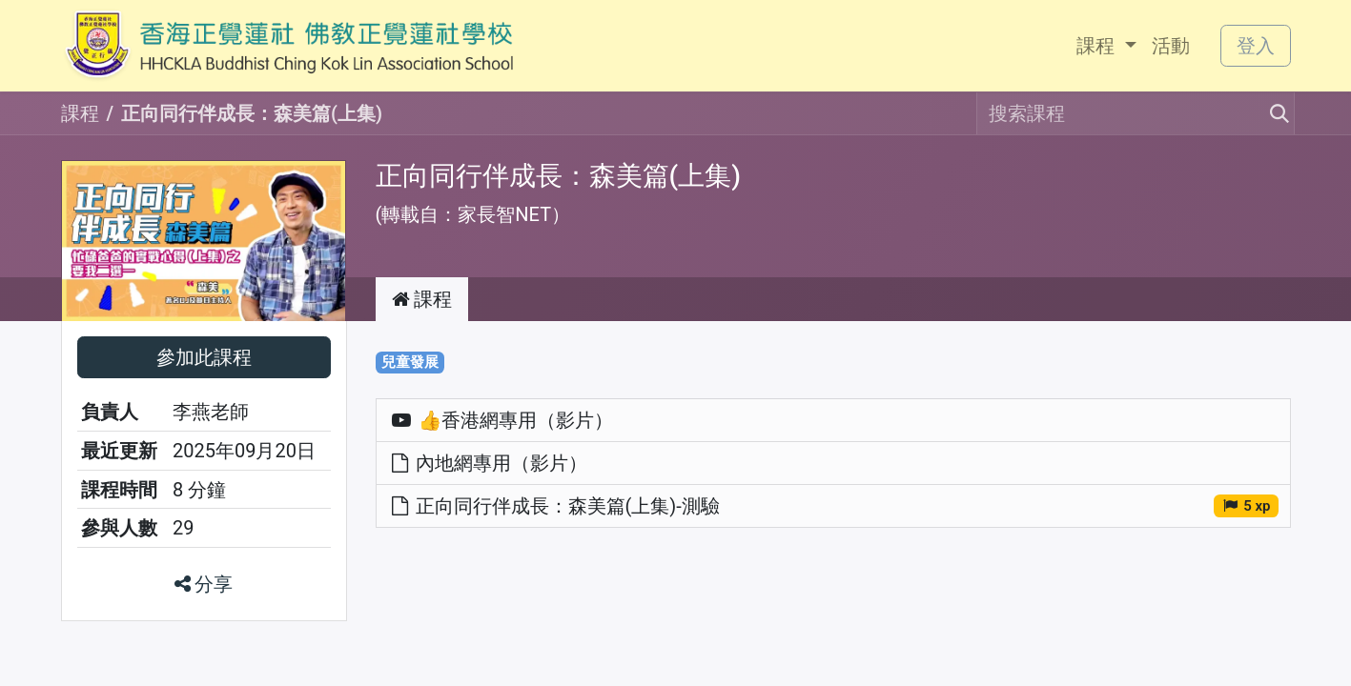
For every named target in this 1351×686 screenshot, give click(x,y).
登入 (1256, 45)
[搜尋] (1274, 113)
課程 (80, 113)
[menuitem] (1106, 46)
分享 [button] (204, 584)
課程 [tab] (422, 299)
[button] (204, 357)
